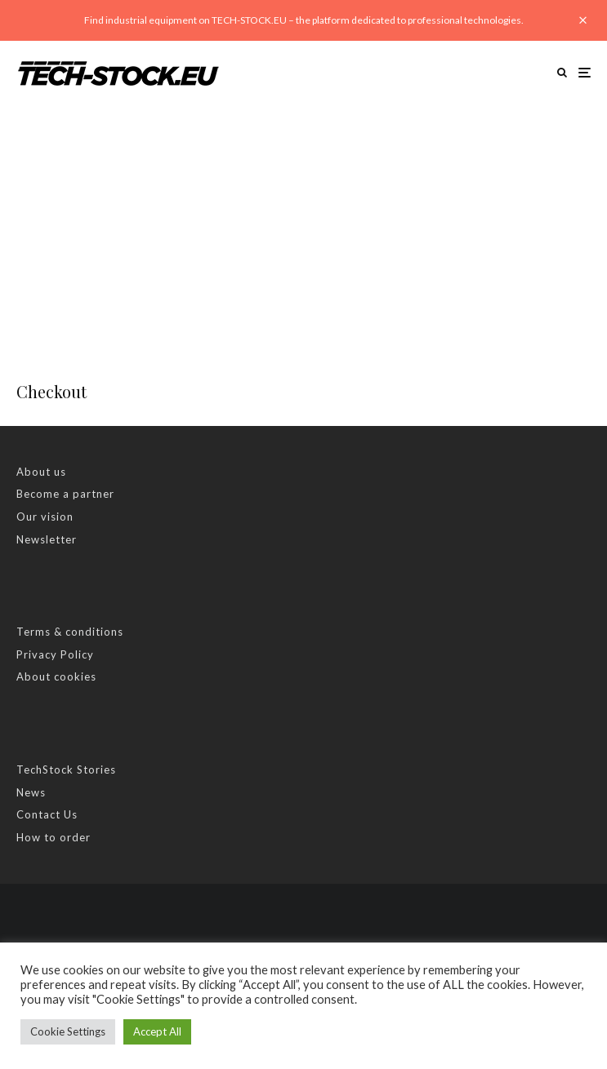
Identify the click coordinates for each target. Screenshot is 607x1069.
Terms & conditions (69, 631)
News (31, 792)
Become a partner (65, 493)
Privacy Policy (55, 654)
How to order (53, 837)
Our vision (45, 516)
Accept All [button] (157, 1031)
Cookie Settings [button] (67, 1031)
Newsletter (46, 539)
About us (41, 471)
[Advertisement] (303, 227)
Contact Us (47, 814)
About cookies (56, 676)
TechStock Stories (66, 769)
